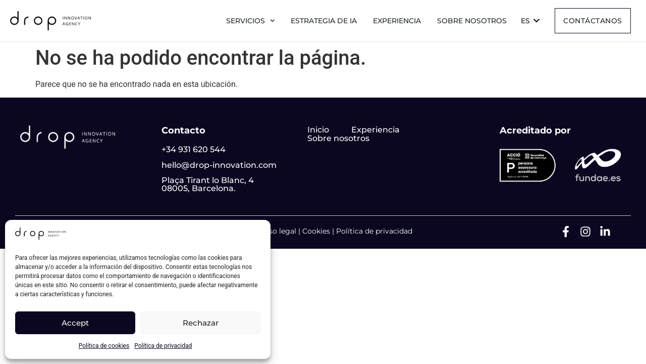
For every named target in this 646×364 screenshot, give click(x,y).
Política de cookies (104, 345)
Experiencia (397, 20)
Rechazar (201, 323)
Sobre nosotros (472, 20)
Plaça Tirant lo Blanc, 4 (208, 180)
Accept (75, 323)
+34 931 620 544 (194, 149)
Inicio (318, 129)
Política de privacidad (163, 345)
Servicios (250, 20)
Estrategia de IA (324, 20)
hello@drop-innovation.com (219, 165)
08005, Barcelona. (199, 188)
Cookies (316, 231)
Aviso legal (277, 231)
